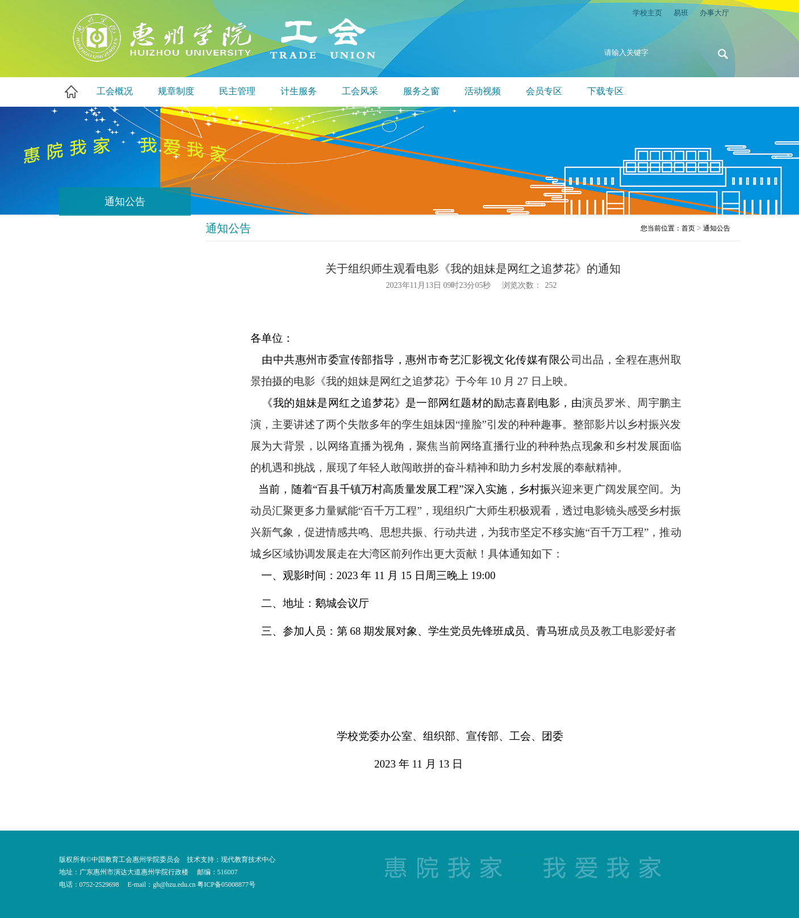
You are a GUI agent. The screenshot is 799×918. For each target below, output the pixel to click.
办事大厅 (714, 13)
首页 (688, 228)
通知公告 (716, 228)
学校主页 (647, 13)
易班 (680, 13)
